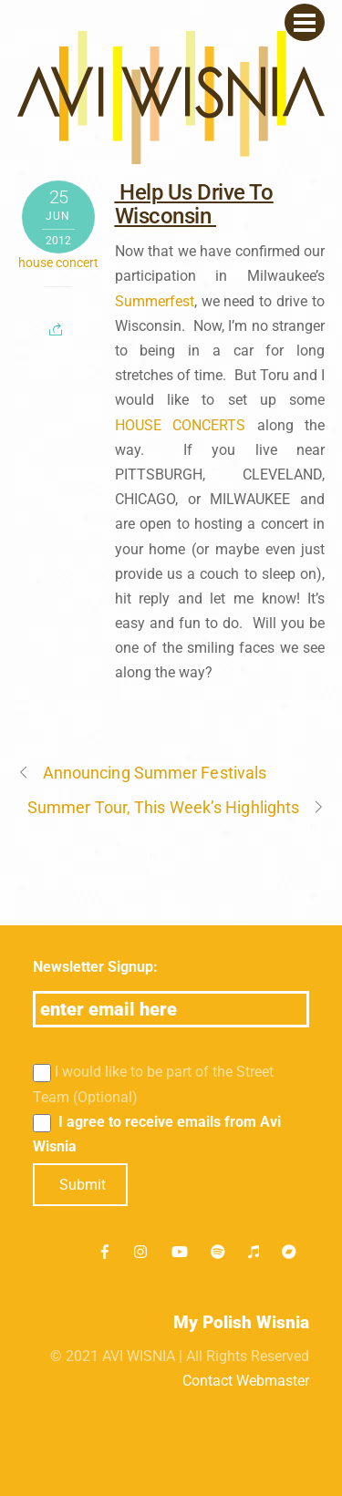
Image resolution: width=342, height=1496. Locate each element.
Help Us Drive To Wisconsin (194, 204)
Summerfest (154, 301)
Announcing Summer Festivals (141, 772)
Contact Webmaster (245, 1380)
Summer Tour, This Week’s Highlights (176, 807)
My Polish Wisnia (241, 1322)
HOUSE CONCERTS (180, 425)
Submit (82, 1184)
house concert (58, 262)
